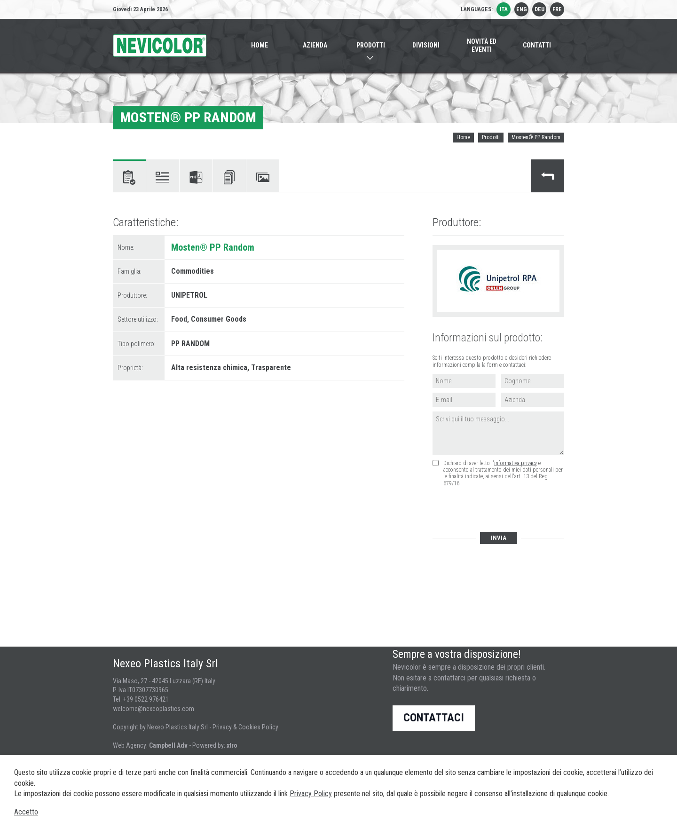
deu (539, 9)
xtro (232, 745)
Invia (498, 537)
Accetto (26, 811)
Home (463, 137)
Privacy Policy (311, 793)
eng (521, 9)
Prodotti (491, 137)
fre (557, 9)
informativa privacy (515, 463)
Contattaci (433, 717)
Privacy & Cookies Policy (245, 727)
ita (504, 9)
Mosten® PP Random (536, 137)
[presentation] (503, 510)
